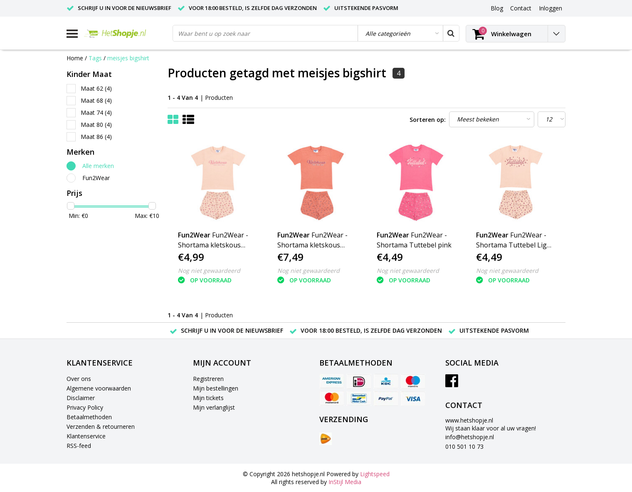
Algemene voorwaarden (99, 388)
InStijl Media (344, 482)
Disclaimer (81, 398)
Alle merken (98, 166)
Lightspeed (375, 474)
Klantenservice (86, 436)
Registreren (208, 379)
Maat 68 (96, 100)
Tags (95, 58)
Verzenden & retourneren (101, 426)
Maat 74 (96, 112)
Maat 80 (96, 125)
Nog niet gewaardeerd (209, 270)
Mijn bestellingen (215, 388)
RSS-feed (79, 446)
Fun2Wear (96, 178)
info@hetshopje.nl (469, 437)
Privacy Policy (85, 407)
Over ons (79, 379)
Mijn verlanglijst (214, 407)
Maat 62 (96, 88)
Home (75, 58)
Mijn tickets (208, 398)
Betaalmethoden (89, 417)
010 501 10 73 (464, 446)
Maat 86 (96, 137)
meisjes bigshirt (128, 58)
